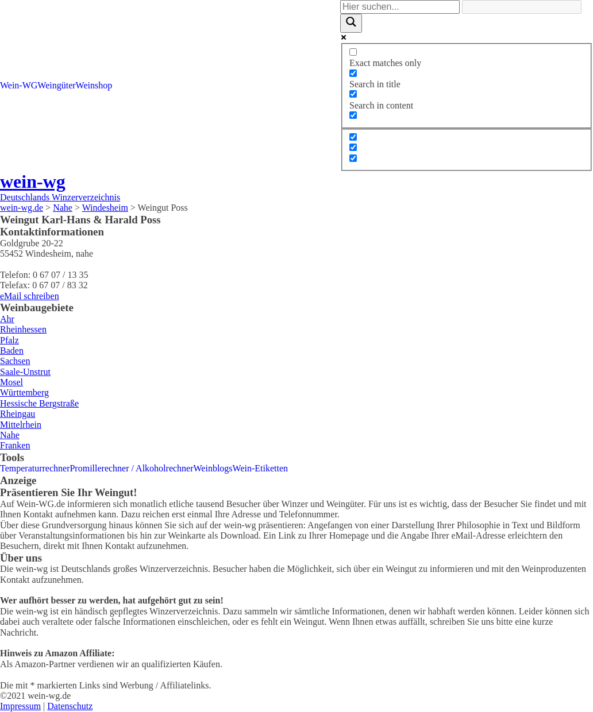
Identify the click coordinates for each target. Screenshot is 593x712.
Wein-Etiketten (260, 468)
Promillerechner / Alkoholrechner (131, 468)
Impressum (20, 706)
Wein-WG (18, 85)
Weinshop (94, 85)
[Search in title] (353, 73)
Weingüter (56, 85)
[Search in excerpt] (353, 115)
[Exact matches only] (353, 52)
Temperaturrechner (35, 468)
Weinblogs (213, 468)
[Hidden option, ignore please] (353, 137)
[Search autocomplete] (522, 7)
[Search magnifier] (351, 23)
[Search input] (400, 7)
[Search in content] (353, 94)
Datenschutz (70, 706)
